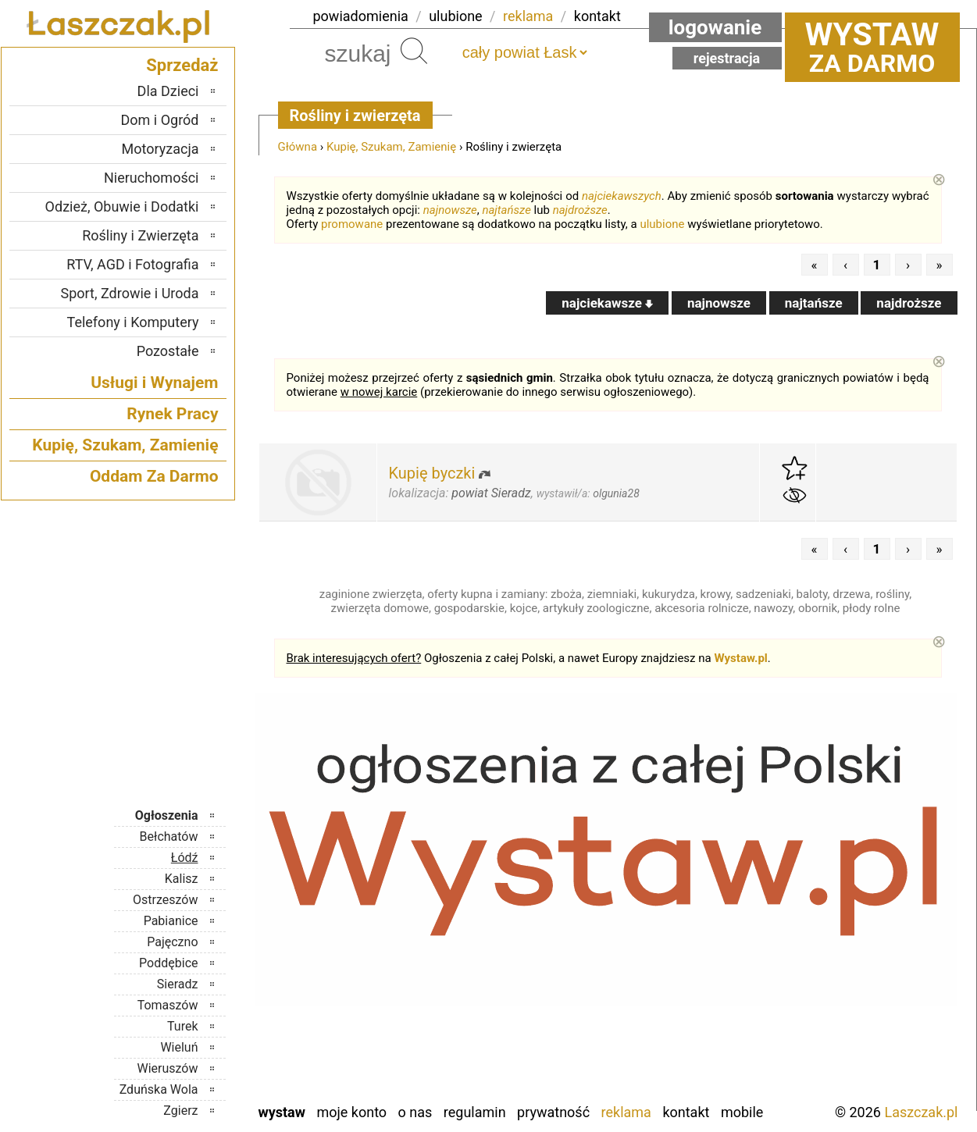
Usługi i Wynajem (154, 382)
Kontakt (685, 1112)
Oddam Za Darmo (154, 476)
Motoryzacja (160, 149)
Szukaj (414, 51)
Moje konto (351, 1112)
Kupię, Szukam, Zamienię (391, 147)
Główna (298, 147)
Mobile (742, 1112)
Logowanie (715, 27)
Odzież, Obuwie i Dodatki (122, 206)
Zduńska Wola (158, 1089)
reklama (528, 16)
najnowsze (450, 210)
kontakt (597, 16)
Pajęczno (172, 941)
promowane (352, 224)
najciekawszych (621, 196)
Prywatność (553, 1112)
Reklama (626, 1112)
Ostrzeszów (165, 899)
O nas (415, 1112)
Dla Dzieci (168, 91)
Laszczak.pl (920, 1112)
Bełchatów (169, 836)
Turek (182, 1026)
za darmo (872, 47)
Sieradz (177, 984)
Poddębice (168, 963)
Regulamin (475, 1112)
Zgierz (180, 1110)
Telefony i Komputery (133, 322)
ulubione (455, 16)
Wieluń (179, 1047)
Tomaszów (167, 1005)
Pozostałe (168, 351)
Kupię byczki (432, 473)
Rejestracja (727, 58)
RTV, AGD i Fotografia (132, 264)
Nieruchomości (151, 177)
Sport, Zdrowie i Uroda (130, 293)
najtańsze (506, 210)
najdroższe (580, 210)
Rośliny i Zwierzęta (140, 235)
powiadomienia (360, 16)
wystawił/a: (588, 493)
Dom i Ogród (159, 120)
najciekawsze (607, 303)
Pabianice (171, 920)
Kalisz (181, 878)
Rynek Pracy (172, 413)
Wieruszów (167, 1068)
